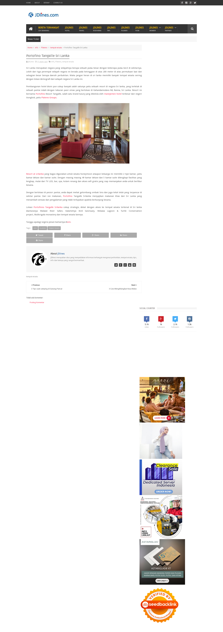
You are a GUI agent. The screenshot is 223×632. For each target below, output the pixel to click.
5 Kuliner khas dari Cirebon (171, 554)
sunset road (174, 527)
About (37, 3)
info (36, 47)
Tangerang (187, 513)
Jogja (156, 508)
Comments (188, 489)
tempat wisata (56, 47)
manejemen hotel (116, 93)
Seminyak (176, 513)
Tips (101, 619)
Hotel (70, 619)
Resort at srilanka (35, 174)
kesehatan (161, 523)
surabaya (185, 527)
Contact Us (57, 3)
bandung (150, 518)
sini (69, 222)
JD (196, 627)
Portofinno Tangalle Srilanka (47, 207)
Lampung (188, 508)
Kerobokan (177, 508)
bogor (159, 518)
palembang (151, 527)
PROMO (136, 619)
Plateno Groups (55, 97)
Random (171, 489)
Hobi (80, 619)
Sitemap (46, 3)
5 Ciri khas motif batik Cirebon (173, 541)
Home (28, 3)
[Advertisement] (145, 14)
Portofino (41, 93)
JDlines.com (49, 627)
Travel (91, 619)
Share (59, 235)
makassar (172, 523)
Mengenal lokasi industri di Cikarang (176, 568)
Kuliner (32, 619)
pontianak (163, 527)
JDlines (69, 28)
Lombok (158, 513)
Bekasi (149, 508)
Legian (149, 513)
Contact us (189, 619)
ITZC (125, 619)
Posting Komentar (37, 297)
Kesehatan (45, 619)
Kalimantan (165, 508)
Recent (154, 489)
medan (181, 523)
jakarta (185, 518)
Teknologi (113, 619)
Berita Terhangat (48, 28)
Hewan (58, 619)
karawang (151, 523)
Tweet (37, 235)
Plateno (44, 47)
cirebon (177, 518)
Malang (167, 513)
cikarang (167, 518)
